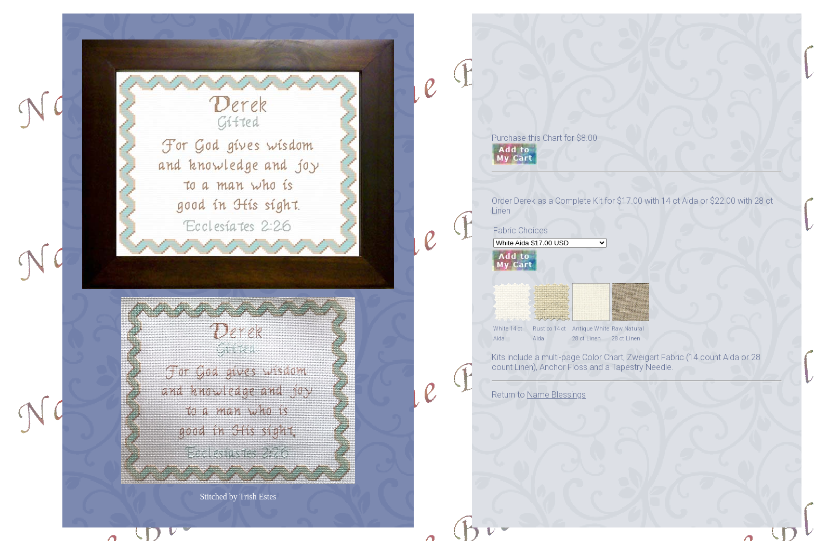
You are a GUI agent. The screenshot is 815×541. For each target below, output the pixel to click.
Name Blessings (556, 395)
